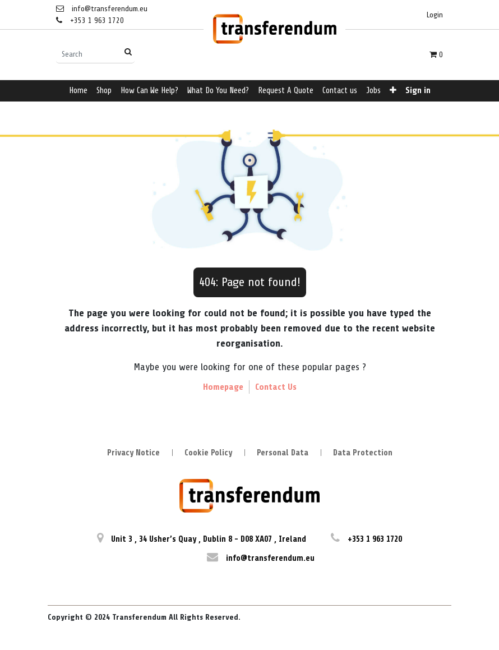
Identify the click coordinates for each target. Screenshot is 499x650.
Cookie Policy (208, 453)
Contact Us (276, 387)
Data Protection (362, 453)
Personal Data (282, 453)
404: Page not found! (250, 282)
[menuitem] (78, 91)
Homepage (223, 387)
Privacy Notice (133, 453)
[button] (393, 91)
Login (435, 15)
